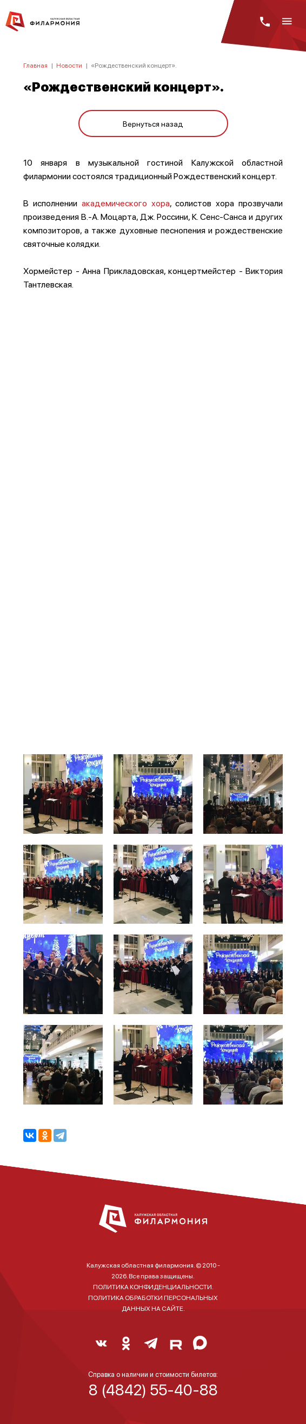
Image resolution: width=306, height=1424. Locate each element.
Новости (69, 65)
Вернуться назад (153, 123)
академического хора (126, 202)
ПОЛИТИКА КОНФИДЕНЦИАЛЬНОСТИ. (153, 1287)
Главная (35, 65)
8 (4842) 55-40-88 (153, 1389)
